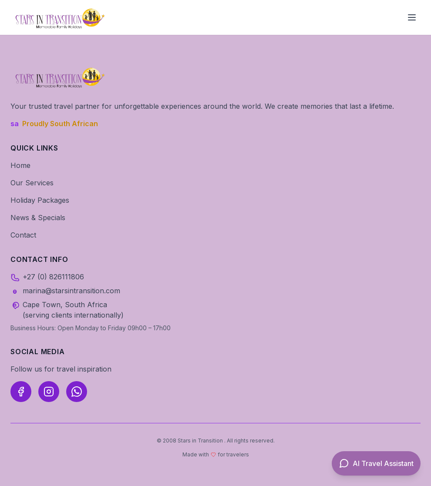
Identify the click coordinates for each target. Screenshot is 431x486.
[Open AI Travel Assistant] (376, 463)
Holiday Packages (39, 200)
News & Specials (37, 217)
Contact (23, 235)
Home (20, 165)
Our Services (32, 182)
